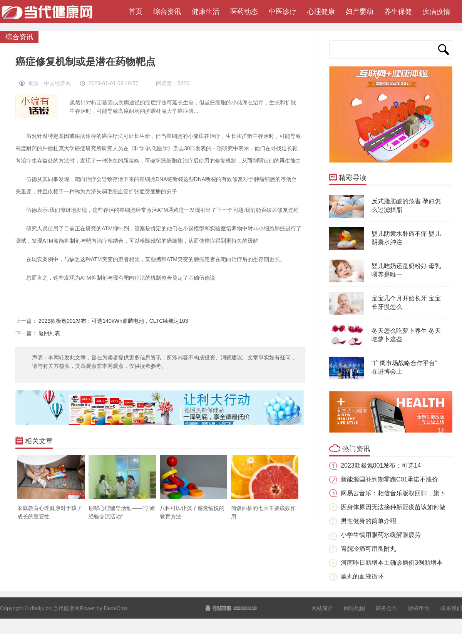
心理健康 (321, 11)
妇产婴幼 (359, 11)
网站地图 (354, 608)
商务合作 (386, 608)
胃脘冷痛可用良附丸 (368, 548)
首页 (133, 11)
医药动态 (244, 11)
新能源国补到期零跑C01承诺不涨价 (389, 479)
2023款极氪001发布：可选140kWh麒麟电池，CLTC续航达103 (113, 321)
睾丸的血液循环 (362, 576)
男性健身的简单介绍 (368, 521)
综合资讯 (167, 11)
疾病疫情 (436, 11)
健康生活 (205, 11)
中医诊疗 (282, 11)
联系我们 (451, 608)
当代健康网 (50, 15)
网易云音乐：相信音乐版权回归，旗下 (393, 493)
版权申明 (419, 608)
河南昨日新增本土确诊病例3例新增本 (392, 562)
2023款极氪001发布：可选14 (381, 465)
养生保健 (398, 11)
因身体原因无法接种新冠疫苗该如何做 (393, 507)
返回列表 (49, 333)
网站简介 (322, 608)
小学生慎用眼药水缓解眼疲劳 (381, 535)
